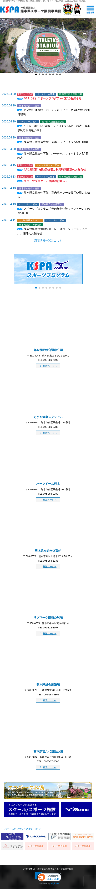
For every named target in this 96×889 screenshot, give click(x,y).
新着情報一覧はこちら (48, 240)
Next (91, 45)
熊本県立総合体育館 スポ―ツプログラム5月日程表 (56, 142)
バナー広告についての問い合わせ (22, 829)
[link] (48, 878)
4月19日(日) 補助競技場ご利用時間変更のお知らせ (55, 169)
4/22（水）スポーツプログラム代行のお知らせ (53, 98)
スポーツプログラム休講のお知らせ (46, 181)
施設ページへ (50, 366)
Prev (4, 45)
